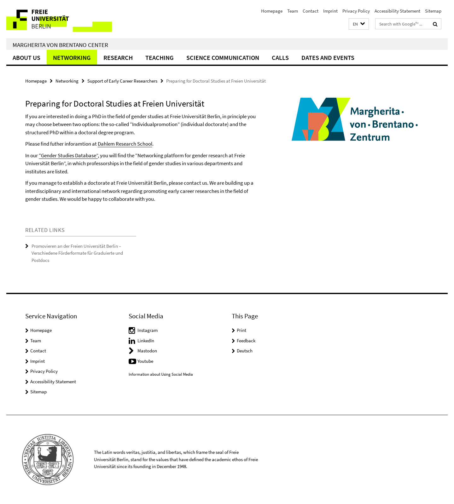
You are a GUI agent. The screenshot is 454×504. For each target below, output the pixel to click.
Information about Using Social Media (161, 374)
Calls (280, 57)
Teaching (159, 57)
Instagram (147, 330)
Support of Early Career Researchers (122, 81)
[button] (359, 24)
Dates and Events (327, 57)
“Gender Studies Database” (68, 155)
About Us (26, 57)
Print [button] (241, 330)
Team (292, 11)
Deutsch (245, 351)
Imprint (330, 11)
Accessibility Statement (397, 11)
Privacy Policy (356, 11)
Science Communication (222, 57)
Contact (310, 11)
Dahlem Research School (125, 143)
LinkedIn (145, 341)
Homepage (271, 11)
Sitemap (433, 11)
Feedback (246, 341)
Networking (72, 57)
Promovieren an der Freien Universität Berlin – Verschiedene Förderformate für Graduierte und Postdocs (77, 253)
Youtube (145, 361)
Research (118, 57)
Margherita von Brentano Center (60, 45)
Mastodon (147, 351)
